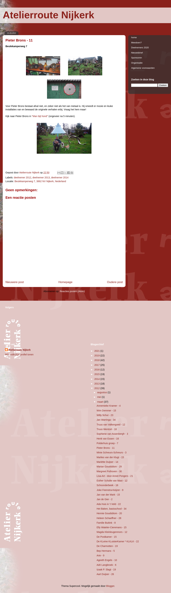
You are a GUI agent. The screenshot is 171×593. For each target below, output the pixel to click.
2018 (97, 360)
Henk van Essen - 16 (108, 438)
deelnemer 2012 (22, 177)
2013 (97, 383)
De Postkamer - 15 (107, 536)
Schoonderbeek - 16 (107, 485)
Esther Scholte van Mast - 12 (112, 480)
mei (99, 397)
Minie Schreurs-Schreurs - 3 (111, 452)
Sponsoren (136, 57)
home (134, 37)
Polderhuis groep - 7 (107, 443)
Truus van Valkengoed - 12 (111, 424)
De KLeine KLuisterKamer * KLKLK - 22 (118, 541)
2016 (97, 369)
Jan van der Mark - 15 (108, 494)
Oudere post (115, 282)
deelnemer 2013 (41, 177)
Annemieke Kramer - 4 (109, 405)
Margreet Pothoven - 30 (109, 471)
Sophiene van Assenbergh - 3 (112, 433)
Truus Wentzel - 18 (107, 429)
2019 (97, 355)
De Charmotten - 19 (107, 546)
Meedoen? (136, 42)
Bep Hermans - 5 (106, 550)
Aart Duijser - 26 (105, 574)
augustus (102, 392)
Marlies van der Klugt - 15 (110, 457)
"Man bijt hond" (40, 116)
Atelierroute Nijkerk (48, 14)
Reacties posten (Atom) (72, 291)
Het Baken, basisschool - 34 (111, 508)
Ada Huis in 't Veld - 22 (109, 504)
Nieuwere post (14, 282)
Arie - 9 (100, 555)
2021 (97, 351)
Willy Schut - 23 (105, 415)
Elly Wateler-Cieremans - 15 (112, 527)
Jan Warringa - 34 (106, 419)
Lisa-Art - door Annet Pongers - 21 (115, 476)
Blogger (110, 586)
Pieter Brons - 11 (106, 448)
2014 (97, 379)
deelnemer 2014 (59, 177)
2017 (97, 365)
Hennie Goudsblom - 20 (109, 513)
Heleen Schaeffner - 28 (109, 518)
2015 (97, 374)
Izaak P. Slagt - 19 (106, 569)
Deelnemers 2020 (140, 47)
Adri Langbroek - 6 (106, 565)
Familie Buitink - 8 (106, 522)
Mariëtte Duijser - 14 (107, 462)
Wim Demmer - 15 (106, 410)
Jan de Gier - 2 (105, 499)
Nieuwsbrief (137, 52)
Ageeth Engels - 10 (107, 560)
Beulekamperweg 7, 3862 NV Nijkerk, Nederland (40, 181)
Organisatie (136, 63)
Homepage (65, 282)
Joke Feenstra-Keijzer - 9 (110, 490)
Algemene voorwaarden (143, 68)
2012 (97, 388)
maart (100, 401)
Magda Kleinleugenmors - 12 (112, 532)
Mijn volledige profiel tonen (19, 354)
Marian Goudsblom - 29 (109, 466)
